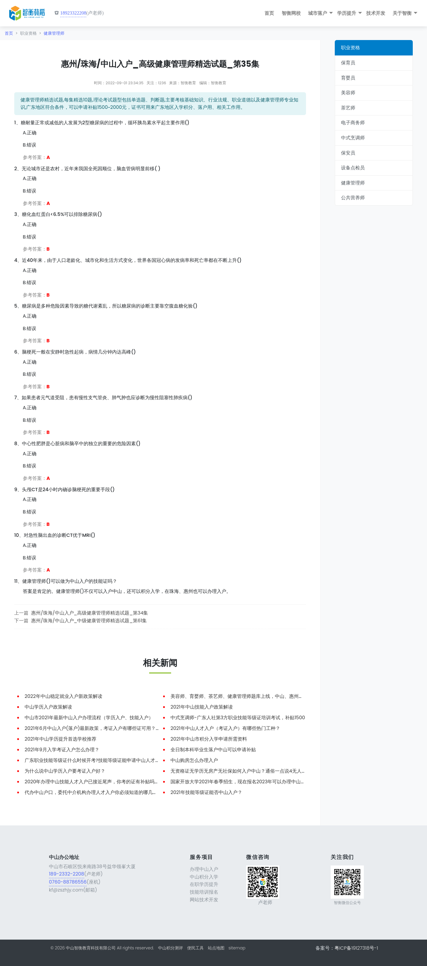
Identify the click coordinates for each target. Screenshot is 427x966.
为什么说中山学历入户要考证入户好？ (65, 771)
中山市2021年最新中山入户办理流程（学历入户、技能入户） (89, 717)
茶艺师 (348, 107)
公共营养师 (353, 197)
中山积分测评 (170, 948)
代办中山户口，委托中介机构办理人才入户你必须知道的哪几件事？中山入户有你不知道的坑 (122, 792)
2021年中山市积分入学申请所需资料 (209, 739)
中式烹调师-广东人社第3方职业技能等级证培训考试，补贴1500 (238, 717)
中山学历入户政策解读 (48, 707)
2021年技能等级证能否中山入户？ (206, 792)
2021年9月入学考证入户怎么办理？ (62, 749)
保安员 (348, 152)
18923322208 (73, 12)
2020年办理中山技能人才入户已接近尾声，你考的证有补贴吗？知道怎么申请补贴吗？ (116, 781)
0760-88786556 (68, 882)
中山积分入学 (204, 876)
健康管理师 (54, 33)
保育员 (348, 62)
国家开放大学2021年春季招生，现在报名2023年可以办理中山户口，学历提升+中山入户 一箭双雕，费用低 (283, 781)
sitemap (236, 948)
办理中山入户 (204, 869)
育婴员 (348, 77)
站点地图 (216, 948)
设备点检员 (353, 167)
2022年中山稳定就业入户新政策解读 (63, 696)
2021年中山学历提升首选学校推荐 (60, 739)
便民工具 (195, 948)
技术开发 (375, 13)
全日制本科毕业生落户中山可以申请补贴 (213, 749)
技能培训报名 (204, 892)
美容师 (348, 92)
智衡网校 (291, 13)
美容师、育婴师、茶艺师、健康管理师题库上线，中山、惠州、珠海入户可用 (251, 696)
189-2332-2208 (66, 873)
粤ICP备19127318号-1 (356, 948)
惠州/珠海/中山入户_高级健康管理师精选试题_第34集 (89, 612)
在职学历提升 (204, 884)
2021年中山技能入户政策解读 (202, 707)
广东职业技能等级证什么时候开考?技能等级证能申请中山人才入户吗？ (99, 760)
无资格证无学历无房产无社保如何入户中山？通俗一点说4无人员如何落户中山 (253, 771)
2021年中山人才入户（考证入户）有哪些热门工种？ (225, 728)
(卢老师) (79, 13)
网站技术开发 (204, 899)
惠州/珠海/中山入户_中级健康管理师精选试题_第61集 (89, 620)
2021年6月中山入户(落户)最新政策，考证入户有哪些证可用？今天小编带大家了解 (111, 728)
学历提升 (346, 13)
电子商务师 (353, 122)
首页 (269, 13)
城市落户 (317, 13)
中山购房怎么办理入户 (194, 760)
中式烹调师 (353, 137)
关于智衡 (402, 13)
